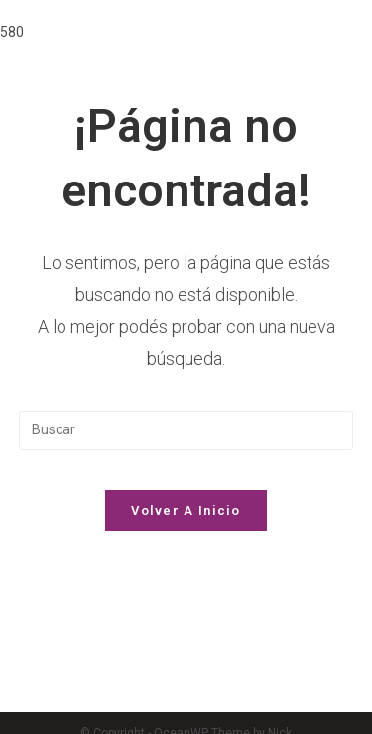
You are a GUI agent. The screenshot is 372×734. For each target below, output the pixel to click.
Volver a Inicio (186, 510)
